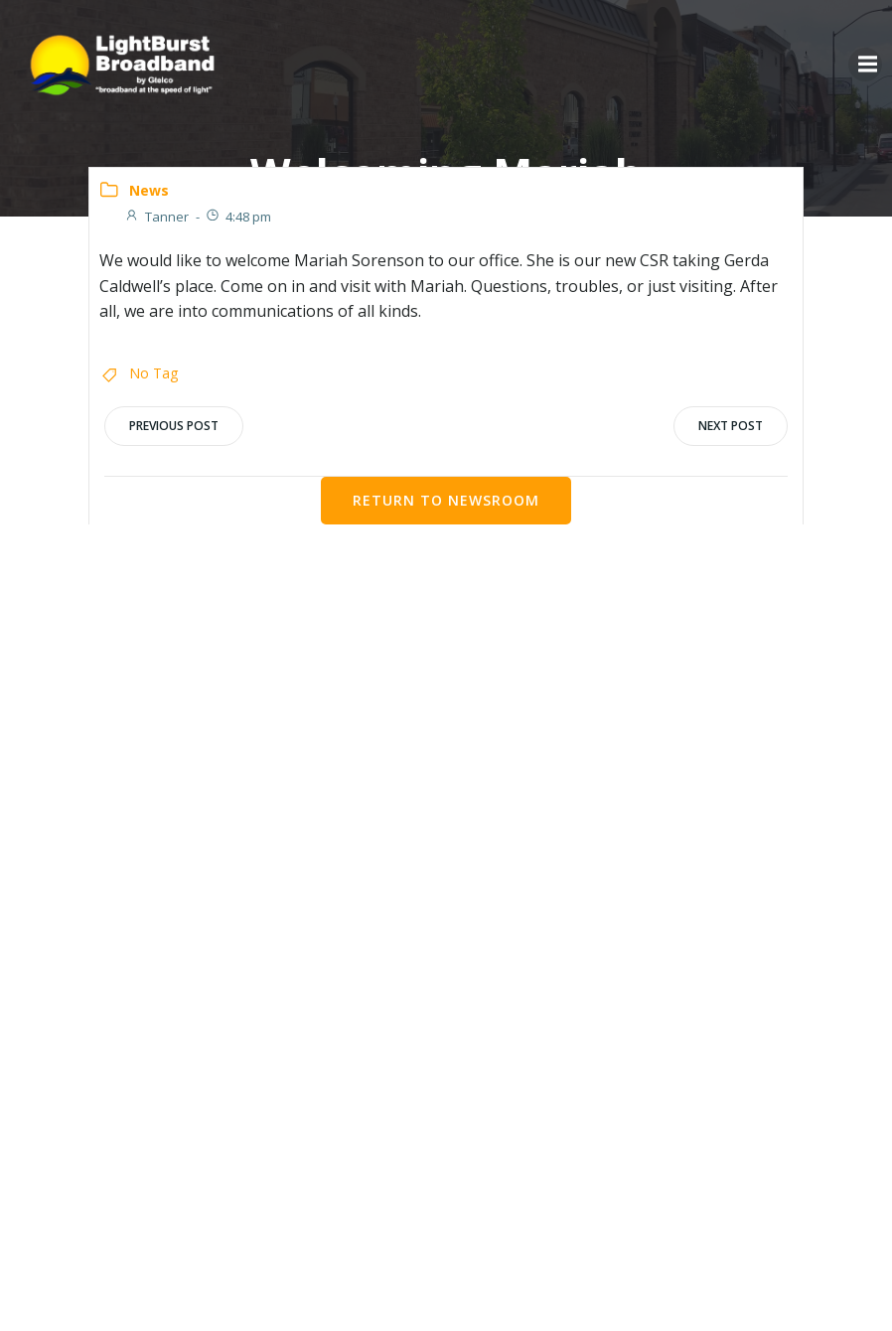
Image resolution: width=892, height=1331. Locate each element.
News (149, 190)
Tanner (156, 216)
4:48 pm (238, 216)
